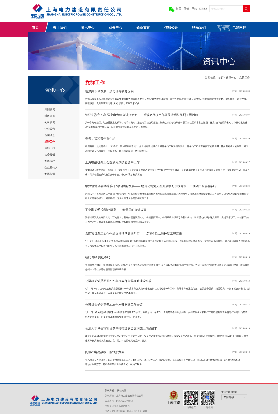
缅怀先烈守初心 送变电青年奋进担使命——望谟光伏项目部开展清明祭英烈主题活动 (141, 115)
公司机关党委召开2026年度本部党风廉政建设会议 (118, 281)
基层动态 (49, 135)
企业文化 (143, 27)
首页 (35, 27)
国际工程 (49, 148)
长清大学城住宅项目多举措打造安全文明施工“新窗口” (121, 328)
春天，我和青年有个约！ (101, 138)
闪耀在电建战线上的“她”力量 (104, 352)
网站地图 (121, 390)
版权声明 (109, 390)
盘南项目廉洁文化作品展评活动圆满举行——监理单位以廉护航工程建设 (133, 233)
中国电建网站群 (229, 392)
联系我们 (199, 27)
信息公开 (171, 27)
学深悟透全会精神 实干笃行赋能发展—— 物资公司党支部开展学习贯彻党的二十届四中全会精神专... (152, 186)
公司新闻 (49, 122)
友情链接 (228, 397)
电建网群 (239, 27)
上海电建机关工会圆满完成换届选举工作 (112, 162)
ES (205, 8)
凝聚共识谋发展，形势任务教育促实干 (111, 91)
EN (201, 8)
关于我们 (60, 27)
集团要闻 (49, 109)
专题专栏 (49, 161)
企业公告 (49, 128)
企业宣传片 (51, 167)
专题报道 (49, 173)
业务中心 (115, 27)
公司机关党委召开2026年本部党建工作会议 (114, 304)
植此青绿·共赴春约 (97, 257)
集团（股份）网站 (186, 8)
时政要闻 (49, 115)
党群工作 (49, 141)
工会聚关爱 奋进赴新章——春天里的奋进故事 (115, 209)
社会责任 (49, 154)
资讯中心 (87, 27)
